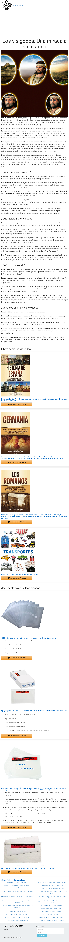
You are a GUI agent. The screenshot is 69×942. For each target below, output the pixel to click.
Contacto (6, 929)
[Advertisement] (34, 24)
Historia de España (17, 5)
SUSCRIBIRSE (42, 935)
